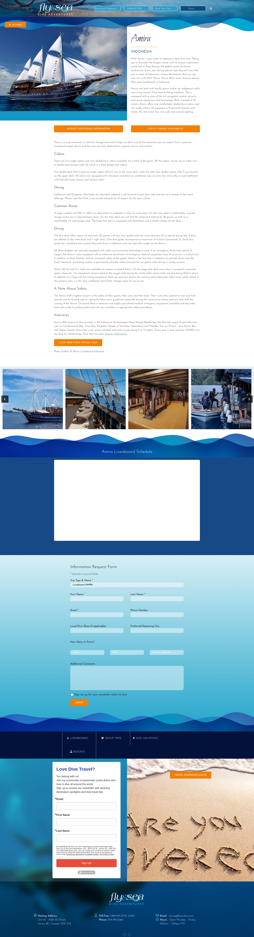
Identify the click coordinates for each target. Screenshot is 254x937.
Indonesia (141, 52)
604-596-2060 (115, 906)
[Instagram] (129, 921)
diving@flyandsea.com (181, 902)
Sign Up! (86, 849)
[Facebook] (124, 921)
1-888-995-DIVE (118, 902)
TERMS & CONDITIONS (136, 929)
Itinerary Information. (116, 334)
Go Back (15, 25)
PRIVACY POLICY (115, 929)
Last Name (62, 817)
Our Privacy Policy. (107, 841)
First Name (63, 801)
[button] (211, 8)
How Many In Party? (82, 642)
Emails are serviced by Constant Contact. (82, 841)
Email (59, 785)
